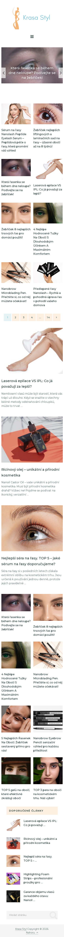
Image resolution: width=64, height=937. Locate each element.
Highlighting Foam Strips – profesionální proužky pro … (38, 878)
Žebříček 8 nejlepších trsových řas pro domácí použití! (16, 233)
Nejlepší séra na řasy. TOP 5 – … (38, 858)
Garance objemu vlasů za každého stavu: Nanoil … (39, 896)
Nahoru (32, 932)
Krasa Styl (21, 929)
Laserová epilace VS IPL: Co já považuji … (40, 823)
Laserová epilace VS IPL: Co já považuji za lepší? (47, 189)
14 (48, 317)
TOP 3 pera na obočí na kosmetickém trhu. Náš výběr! (47, 794)
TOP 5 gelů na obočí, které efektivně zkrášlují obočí (15, 794)
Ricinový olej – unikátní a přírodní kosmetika (40, 841)
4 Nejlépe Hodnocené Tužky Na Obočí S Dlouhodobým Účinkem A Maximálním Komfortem (45, 241)
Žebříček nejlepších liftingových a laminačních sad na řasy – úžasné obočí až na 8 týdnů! (46, 138)
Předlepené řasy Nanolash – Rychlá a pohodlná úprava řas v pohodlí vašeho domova (47, 297)
